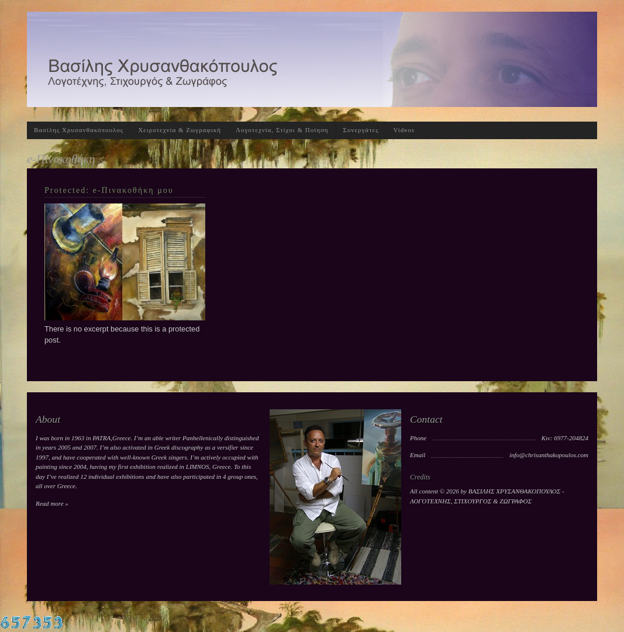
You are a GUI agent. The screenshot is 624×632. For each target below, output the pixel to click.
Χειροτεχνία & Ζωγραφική (179, 129)
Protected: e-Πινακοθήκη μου (109, 190)
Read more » (52, 503)
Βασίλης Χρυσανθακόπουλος (78, 129)
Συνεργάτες (361, 129)
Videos (404, 129)
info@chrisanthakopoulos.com (548, 454)
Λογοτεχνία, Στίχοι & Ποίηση (282, 129)
